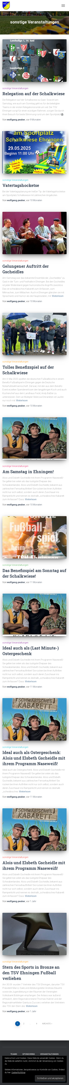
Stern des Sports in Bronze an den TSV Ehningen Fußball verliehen (31, 973)
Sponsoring (28, 1054)
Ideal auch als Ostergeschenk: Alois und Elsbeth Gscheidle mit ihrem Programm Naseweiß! (33, 758)
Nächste (46, 1024)
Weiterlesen (58, 296)
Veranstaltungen (49, 1054)
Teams (13, 1054)
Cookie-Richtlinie (18, 1072)
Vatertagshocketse (20, 185)
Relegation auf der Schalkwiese (33, 93)
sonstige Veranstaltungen (15, 88)
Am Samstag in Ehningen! (28, 471)
